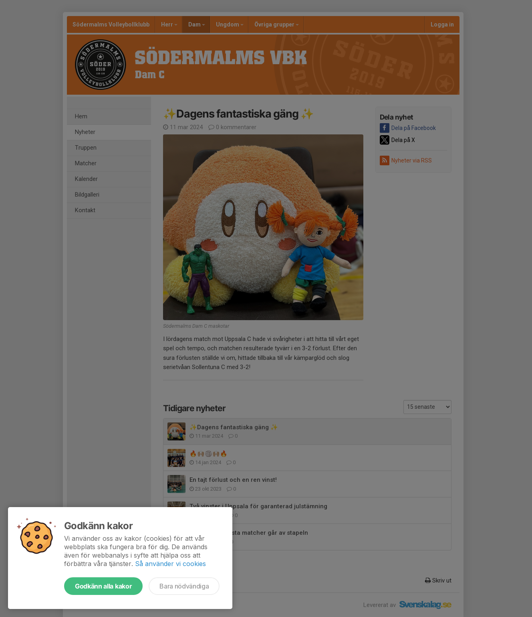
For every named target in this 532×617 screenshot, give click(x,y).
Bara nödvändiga (184, 586)
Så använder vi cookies (170, 564)
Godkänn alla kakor (103, 586)
